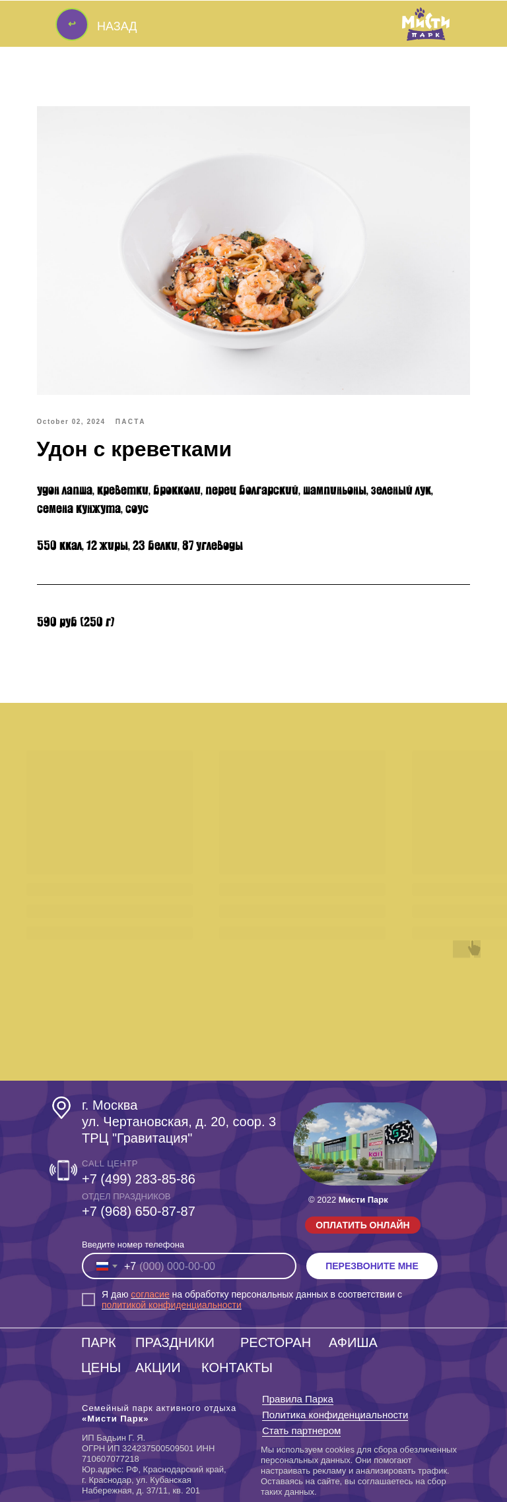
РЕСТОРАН (275, 1342)
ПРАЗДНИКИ (175, 1342)
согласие (150, 1293)
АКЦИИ (158, 1367)
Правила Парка (297, 1398)
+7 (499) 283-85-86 (138, 1178)
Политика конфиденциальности (335, 1414)
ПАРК (98, 1342)
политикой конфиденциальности (172, 1304)
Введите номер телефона (133, 1244)
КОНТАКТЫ (237, 1367)
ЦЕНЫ (101, 1367)
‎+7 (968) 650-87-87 (138, 1210)
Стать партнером (301, 1429)
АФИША (353, 1342)
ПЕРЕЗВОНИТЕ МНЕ (372, 1265)
